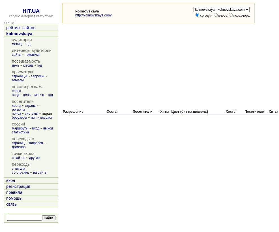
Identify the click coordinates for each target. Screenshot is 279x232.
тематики (32, 55)
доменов (18, 147)
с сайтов (18, 158)
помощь (14, 198)
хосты (16, 106)
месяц (17, 44)
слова (16, 91)
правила (14, 192)
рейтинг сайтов (20, 27)
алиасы (18, 80)
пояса (16, 114)
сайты (17, 55)
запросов (36, 143)
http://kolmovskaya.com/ (93, 15)
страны (30, 106)
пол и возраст (41, 118)
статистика (20, 132)
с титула (18, 169)
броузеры (19, 118)
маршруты (20, 128)
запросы (37, 76)
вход (15, 95)
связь (11, 204)
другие (34, 158)
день (16, 65)
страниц (18, 143)
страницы (19, 76)
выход (48, 128)
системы (31, 114)
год (28, 44)
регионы (18, 110)
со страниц (20, 172)
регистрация (18, 186)
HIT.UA (31, 11)
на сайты (40, 172)
